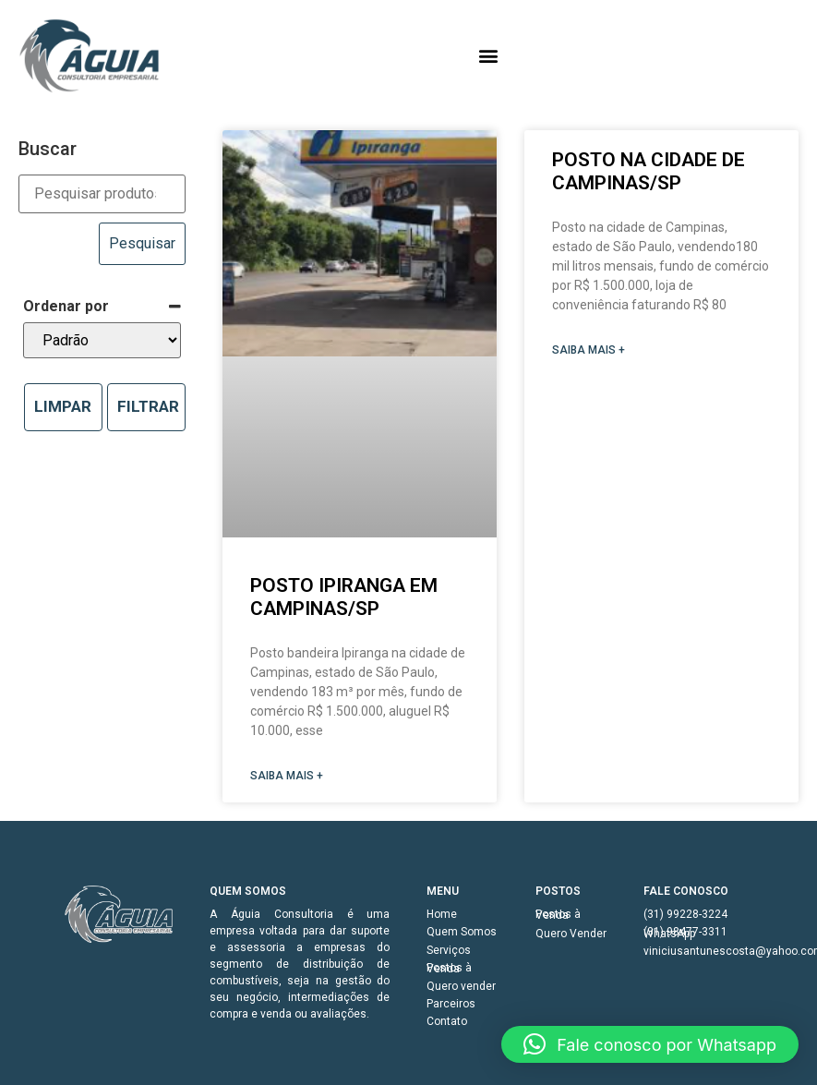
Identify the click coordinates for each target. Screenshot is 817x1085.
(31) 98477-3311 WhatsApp (685, 932)
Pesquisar (142, 243)
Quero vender (461, 986)
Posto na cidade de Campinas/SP (648, 171)
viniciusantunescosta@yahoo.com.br (697, 951)
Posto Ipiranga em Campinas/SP (344, 597)
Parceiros (451, 1003)
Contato (447, 1021)
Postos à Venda (449, 968)
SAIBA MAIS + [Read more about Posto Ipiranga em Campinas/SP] (286, 775)
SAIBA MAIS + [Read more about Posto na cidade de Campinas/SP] (588, 350)
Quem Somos (462, 931)
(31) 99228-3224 (685, 914)
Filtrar (148, 406)
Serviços (449, 950)
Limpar (62, 406)
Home (442, 914)
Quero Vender (571, 933)
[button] (488, 56)
